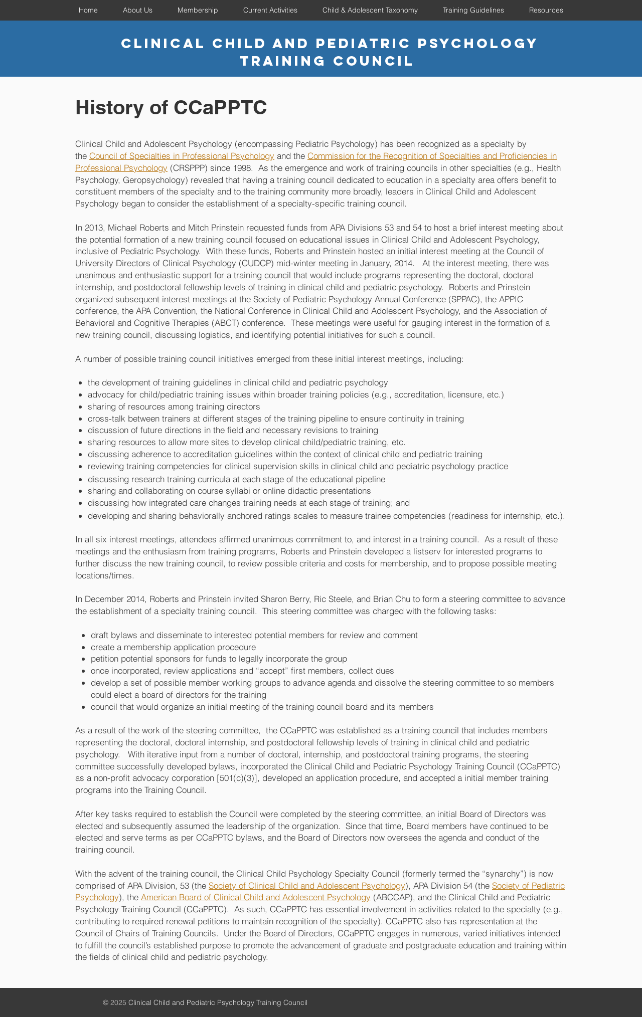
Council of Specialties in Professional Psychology (181, 155)
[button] (137, 10)
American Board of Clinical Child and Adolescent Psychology (256, 897)
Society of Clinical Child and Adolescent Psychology (307, 885)
